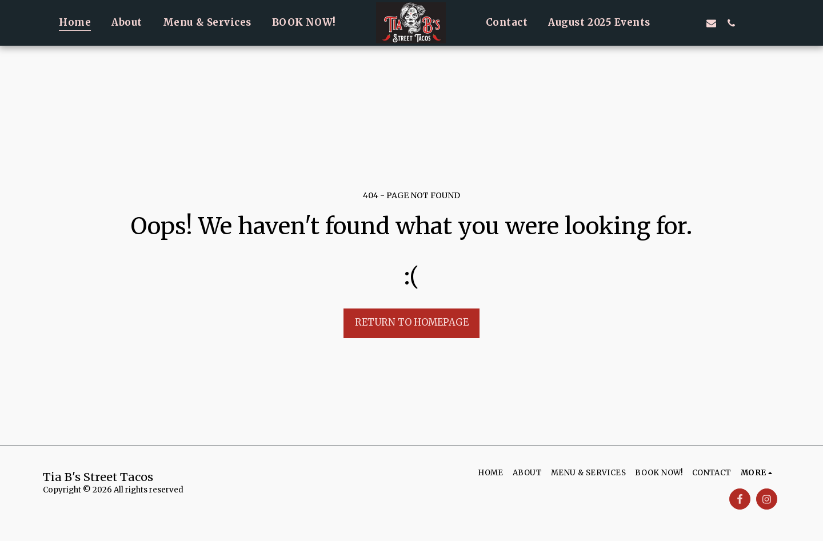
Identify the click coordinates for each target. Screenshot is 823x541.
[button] (671, 23)
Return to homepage (412, 322)
